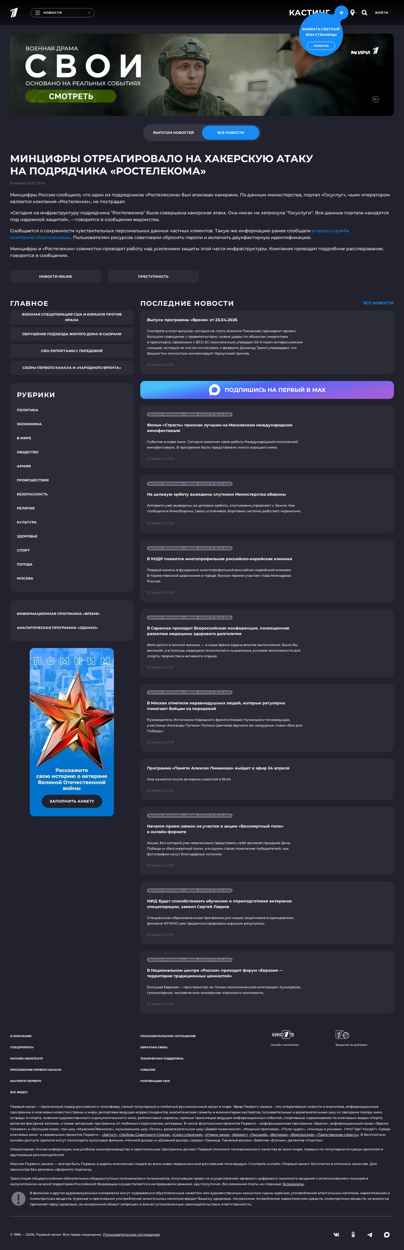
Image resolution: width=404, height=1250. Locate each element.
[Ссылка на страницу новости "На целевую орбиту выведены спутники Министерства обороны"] (267, 504)
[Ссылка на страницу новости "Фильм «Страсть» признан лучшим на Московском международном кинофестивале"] (267, 436)
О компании (20, 1036)
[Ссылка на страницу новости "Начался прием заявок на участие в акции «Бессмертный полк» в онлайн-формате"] (267, 841)
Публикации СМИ (155, 1081)
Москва (25, 578)
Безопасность (32, 494)
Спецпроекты (21, 1047)
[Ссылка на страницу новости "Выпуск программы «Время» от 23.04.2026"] (267, 342)
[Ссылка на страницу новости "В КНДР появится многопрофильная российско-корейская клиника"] (267, 570)
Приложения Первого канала (35, 1070)
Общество (27, 452)
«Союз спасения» (187, 1134)
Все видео (18, 1092)
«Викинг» (239, 1134)
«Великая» (279, 1134)
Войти (381, 13)
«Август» (109, 1134)
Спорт (23, 550)
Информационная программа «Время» (58, 614)
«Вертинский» (302, 1134)
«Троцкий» (258, 1134)
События (147, 1070)
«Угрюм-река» (217, 1134)
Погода (25, 564)
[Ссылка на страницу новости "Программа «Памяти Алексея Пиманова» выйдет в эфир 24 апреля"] (267, 779)
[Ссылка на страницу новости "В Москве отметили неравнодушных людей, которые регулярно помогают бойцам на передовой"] (267, 717)
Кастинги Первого (25, 1081)
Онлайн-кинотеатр (26, 1058)
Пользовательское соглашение (168, 1036)
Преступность (153, 276)
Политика (27, 410)
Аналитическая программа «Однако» (57, 628)
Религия (26, 508)
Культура (27, 522)
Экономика (29, 424)
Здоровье (27, 536)
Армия (24, 466)
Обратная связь (153, 1047)
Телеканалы (293, 1184)
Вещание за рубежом (351, 1038)
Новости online (55, 276)
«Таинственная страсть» (337, 1134)
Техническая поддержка (161, 1058)
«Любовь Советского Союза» (144, 1134)
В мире (24, 438)
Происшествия (33, 480)
